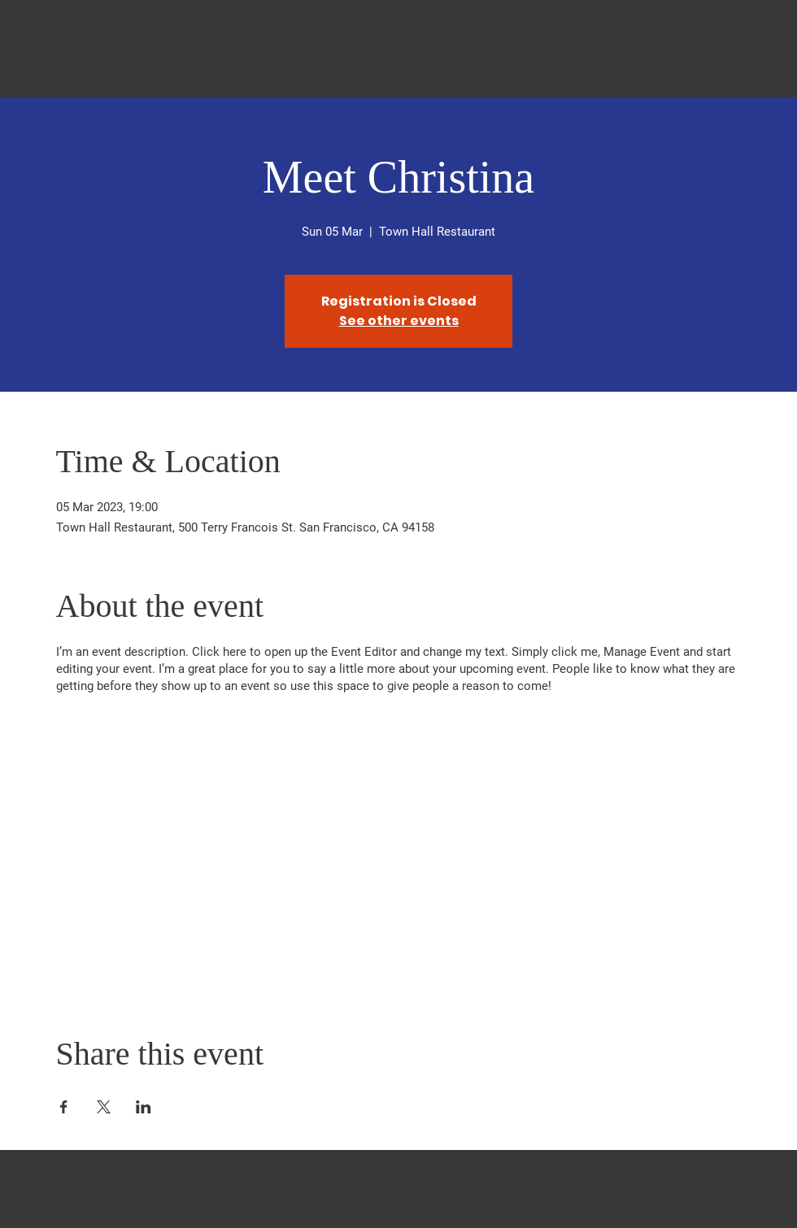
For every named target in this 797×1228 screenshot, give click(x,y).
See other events (399, 320)
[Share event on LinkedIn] (143, 1106)
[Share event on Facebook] (64, 1106)
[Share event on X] (103, 1106)
